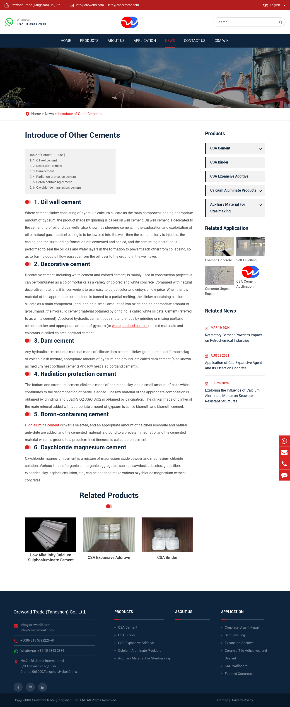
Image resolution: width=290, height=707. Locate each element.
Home (66, 43)
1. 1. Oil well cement (43, 160)
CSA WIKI (222, 43)
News (170, 43)
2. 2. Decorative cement (45, 166)
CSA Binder (219, 162)
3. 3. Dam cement (41, 171)
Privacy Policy (242, 700)
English (275, 5)
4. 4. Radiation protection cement (52, 176)
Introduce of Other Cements (80, 114)
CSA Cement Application (246, 284)
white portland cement (129, 326)
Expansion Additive (239, 643)
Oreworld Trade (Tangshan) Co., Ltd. (50, 611)
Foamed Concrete (218, 260)
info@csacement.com (123, 5)
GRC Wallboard (236, 666)
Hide (59, 155)
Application (145, 43)
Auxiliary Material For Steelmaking (237, 207)
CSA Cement (237, 148)
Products (89, 43)
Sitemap (222, 700)
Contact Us (194, 43)
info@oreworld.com (90, 5)
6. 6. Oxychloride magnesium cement (55, 187)
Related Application (226, 228)
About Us (116, 43)
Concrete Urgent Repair (217, 291)
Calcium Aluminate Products (237, 190)
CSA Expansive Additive (229, 176)
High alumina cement (42, 425)
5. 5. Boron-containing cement (50, 182)
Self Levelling (246, 260)
